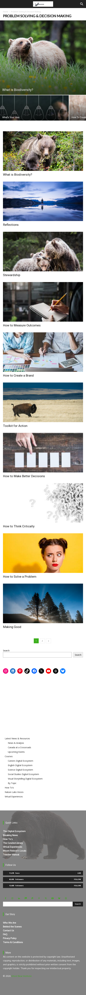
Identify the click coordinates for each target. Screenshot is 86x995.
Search (6, 650)
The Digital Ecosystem (14, 831)
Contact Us (8, 930)
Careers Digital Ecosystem (20, 760)
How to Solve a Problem (19, 576)
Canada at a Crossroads (19, 747)
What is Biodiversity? (17, 174)
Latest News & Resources (17, 738)
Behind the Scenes (12, 926)
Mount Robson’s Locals (14, 850)
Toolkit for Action (15, 426)
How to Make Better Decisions (24, 476)
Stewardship (11, 275)
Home (5, 11)
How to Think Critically (19, 526)
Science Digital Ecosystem (20, 769)
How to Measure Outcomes (22, 325)
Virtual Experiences (14, 796)
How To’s (9, 787)
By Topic (12, 783)
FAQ (5, 934)
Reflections (11, 225)
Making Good (12, 627)
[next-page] (48, 640)
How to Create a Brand (18, 375)
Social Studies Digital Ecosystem (23, 774)
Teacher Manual (11, 854)
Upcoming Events (16, 751)
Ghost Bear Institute (21, 976)
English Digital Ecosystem (20, 765)
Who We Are (9, 922)
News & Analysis (16, 743)
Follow (77, 879)
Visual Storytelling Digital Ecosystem (25, 778)
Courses (9, 756)
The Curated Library (13, 843)
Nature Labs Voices (14, 792)
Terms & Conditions (13, 942)
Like (79, 873)
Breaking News (10, 835)
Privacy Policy (9, 938)
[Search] (82, 4)
